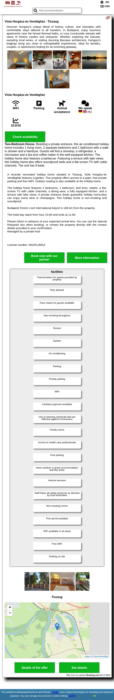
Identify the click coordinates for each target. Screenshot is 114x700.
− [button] (10, 613)
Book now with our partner (44, 257)
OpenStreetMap (101, 656)
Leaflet (87, 656)
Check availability (25, 136)
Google (55, 692)
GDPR (72, 696)
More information (87, 257)
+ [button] (10, 607)
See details (79, 667)
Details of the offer (35, 667)
